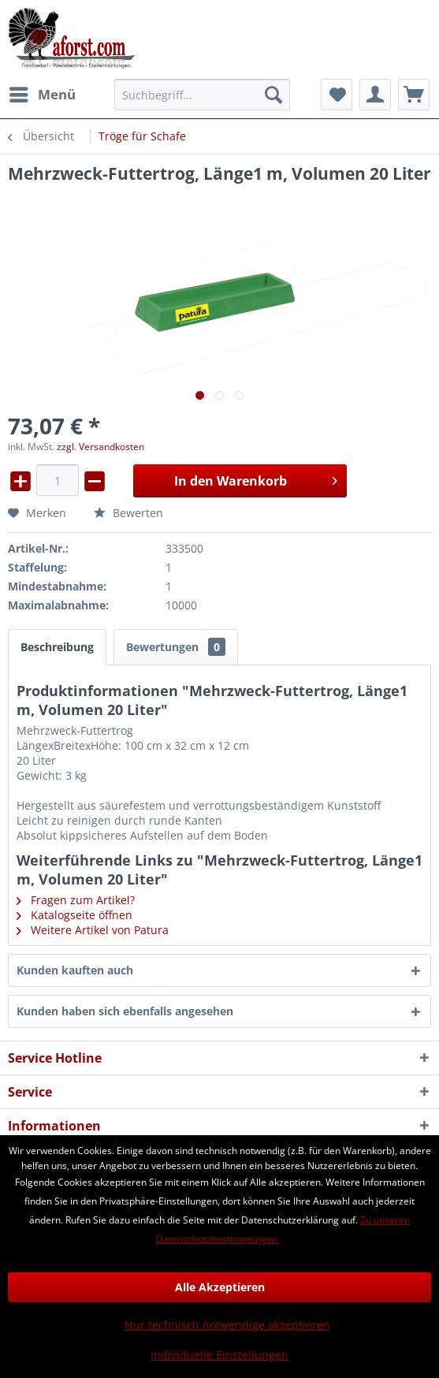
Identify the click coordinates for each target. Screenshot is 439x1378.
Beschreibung (57, 646)
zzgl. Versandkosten (100, 446)
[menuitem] (42, 94)
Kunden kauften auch (75, 970)
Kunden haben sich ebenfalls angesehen (125, 1011)
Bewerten (128, 512)
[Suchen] (273, 94)
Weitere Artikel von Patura (93, 929)
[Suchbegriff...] (202, 94)
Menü (42, 92)
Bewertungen (175, 647)
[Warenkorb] (414, 94)
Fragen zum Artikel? (76, 899)
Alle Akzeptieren (220, 1286)
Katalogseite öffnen (74, 914)
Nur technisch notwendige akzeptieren (227, 1324)
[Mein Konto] (375, 94)
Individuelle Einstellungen (219, 1354)
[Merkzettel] (336, 94)
